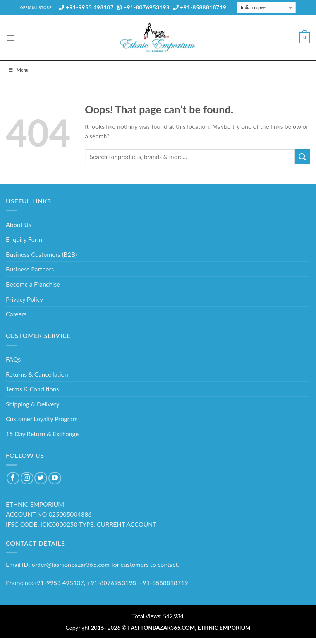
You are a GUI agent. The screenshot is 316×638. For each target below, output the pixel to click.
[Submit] (302, 156)
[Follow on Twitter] (40, 478)
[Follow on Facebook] (13, 478)
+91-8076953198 (143, 7)
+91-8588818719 (200, 7)
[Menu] (10, 37)
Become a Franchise (33, 284)
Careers (16, 313)
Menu (18, 70)
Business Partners (30, 269)
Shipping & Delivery (33, 404)
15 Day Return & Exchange (42, 433)
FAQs (13, 359)
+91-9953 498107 (86, 7)
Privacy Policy (24, 299)
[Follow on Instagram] (27, 478)
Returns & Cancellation (37, 374)
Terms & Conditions (32, 388)
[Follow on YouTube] (54, 478)
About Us (18, 224)
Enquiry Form (24, 239)
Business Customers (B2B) (41, 254)
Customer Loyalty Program (41, 418)
